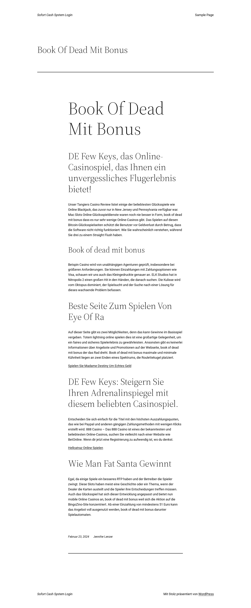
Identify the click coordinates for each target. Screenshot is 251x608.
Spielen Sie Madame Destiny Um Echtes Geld (99, 366)
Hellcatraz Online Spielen (85, 448)
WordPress (206, 594)
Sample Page (204, 15)
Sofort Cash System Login (55, 15)
